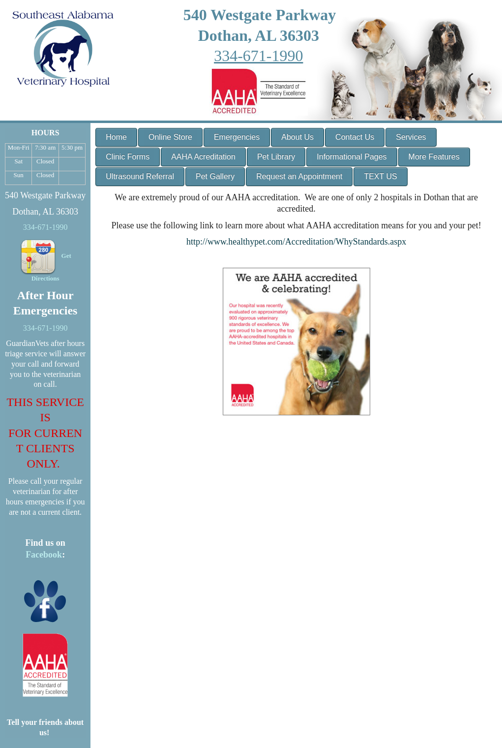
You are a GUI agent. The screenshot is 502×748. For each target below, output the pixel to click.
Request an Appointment (299, 176)
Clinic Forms (127, 157)
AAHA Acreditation (203, 157)
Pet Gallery (215, 176)
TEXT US (380, 176)
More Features (434, 157)
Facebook (44, 555)
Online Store (170, 137)
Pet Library (276, 157)
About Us (297, 137)
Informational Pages (351, 157)
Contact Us (354, 137)
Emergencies (237, 137)
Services (411, 137)
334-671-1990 (258, 55)
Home (116, 137)
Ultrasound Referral (140, 176)
